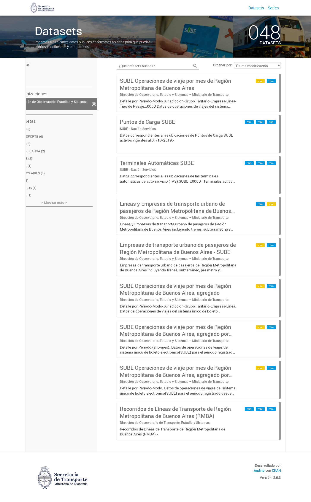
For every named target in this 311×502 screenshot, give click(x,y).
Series (273, 7)
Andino (259, 470)
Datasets (256, 7)
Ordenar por (222, 65)
